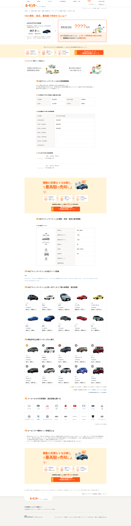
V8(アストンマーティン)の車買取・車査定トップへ (93, 494)
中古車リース (39, 509)
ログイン (92, 4)
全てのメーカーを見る (101, 424)
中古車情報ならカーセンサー (30, 509)
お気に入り (101, 4)
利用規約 (66, 517)
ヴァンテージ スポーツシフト (75, 278)
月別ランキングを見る (101, 386)
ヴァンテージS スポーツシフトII (32, 280)
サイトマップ (103, 8)
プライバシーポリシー (58, 517)
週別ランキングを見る (89, 386)
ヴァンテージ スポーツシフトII (90, 278)
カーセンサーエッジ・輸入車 (49, 509)
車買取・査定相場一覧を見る (80, 389)
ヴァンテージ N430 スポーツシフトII (58, 278)
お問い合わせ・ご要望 (92, 517)
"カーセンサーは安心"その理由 (74, 517)
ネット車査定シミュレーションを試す (97, 389)
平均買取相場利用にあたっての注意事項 (97, 392)
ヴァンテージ (28, 278)
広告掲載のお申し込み (102, 517)
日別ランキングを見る (76, 386)
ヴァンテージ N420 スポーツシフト (40, 278)
